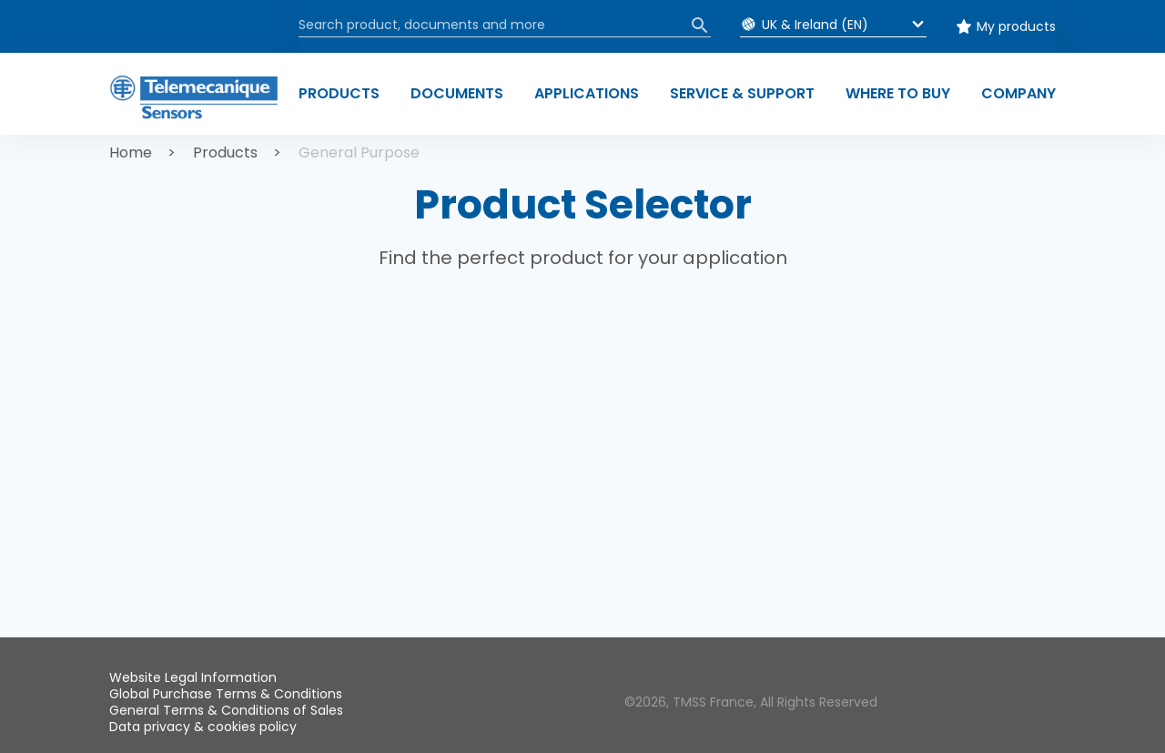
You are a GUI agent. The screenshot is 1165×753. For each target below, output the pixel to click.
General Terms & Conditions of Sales (226, 710)
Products (225, 152)
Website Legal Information (193, 677)
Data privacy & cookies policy (203, 726)
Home (130, 152)
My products (1016, 26)
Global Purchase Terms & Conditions (225, 694)
